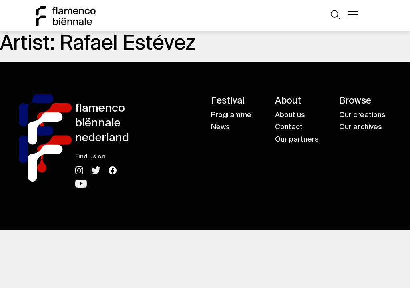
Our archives (360, 127)
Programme (231, 115)
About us (290, 115)
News (220, 127)
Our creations (362, 115)
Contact (289, 127)
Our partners (297, 139)
